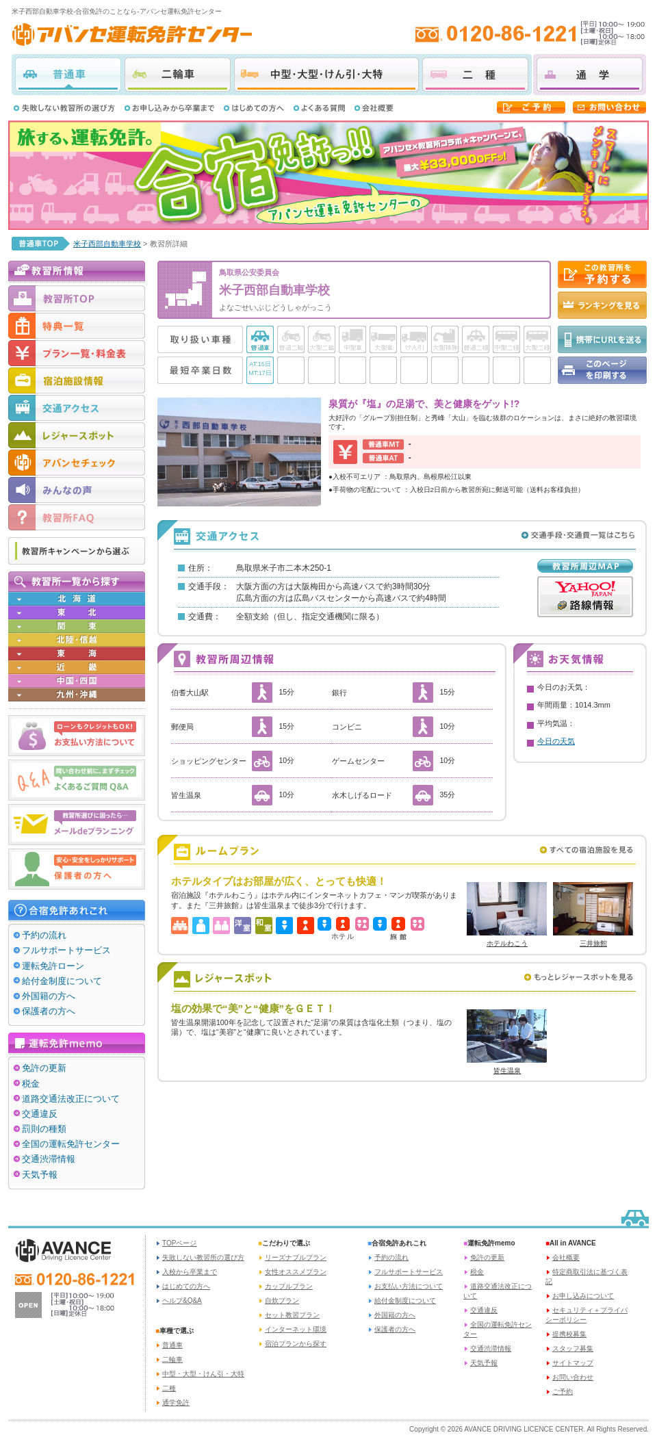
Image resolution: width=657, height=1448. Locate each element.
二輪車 (178, 74)
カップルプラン (289, 1286)
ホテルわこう (507, 943)
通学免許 (176, 1402)
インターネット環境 (295, 1329)
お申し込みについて (583, 1296)
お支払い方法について (408, 1286)
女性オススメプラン (295, 1272)
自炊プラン (282, 1300)
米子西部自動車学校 (107, 244)
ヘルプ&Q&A (182, 1300)
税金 (31, 1083)
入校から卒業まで (189, 1272)
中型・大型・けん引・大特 (326, 74)
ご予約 (562, 1391)
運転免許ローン (53, 966)
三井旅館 (593, 943)
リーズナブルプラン (295, 1257)
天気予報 (39, 1174)
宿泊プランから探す (295, 1343)
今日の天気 (556, 741)
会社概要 (566, 1257)
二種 (475, 74)
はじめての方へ (186, 1286)
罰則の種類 (44, 1129)
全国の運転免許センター (71, 1144)
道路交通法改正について (71, 1099)
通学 (590, 74)
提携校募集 (569, 1334)
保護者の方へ (48, 1011)
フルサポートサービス (66, 950)
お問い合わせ (572, 1377)
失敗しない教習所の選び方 (203, 1257)
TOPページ (179, 1243)
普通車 (68, 74)
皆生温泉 (507, 1070)
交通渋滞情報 (48, 1159)
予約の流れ (44, 935)
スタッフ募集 (572, 1348)
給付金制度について (62, 981)
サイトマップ (572, 1363)
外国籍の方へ (48, 996)
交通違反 (39, 1114)
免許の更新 (44, 1068)
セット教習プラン (292, 1315)
